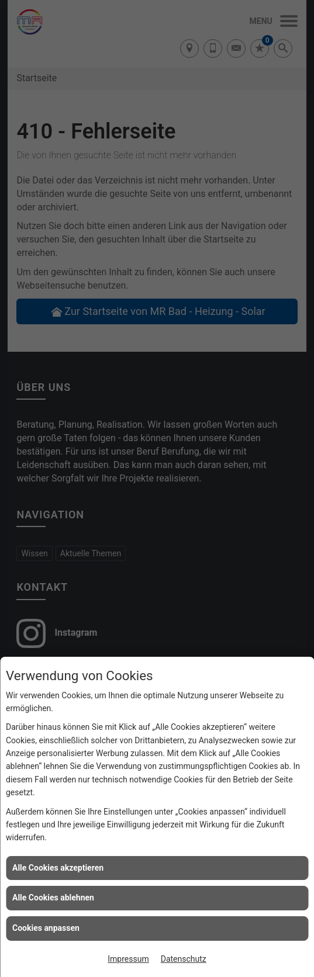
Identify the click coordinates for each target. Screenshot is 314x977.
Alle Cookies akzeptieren (57, 867)
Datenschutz (183, 959)
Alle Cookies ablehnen (53, 897)
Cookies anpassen (46, 928)
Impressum (128, 959)
